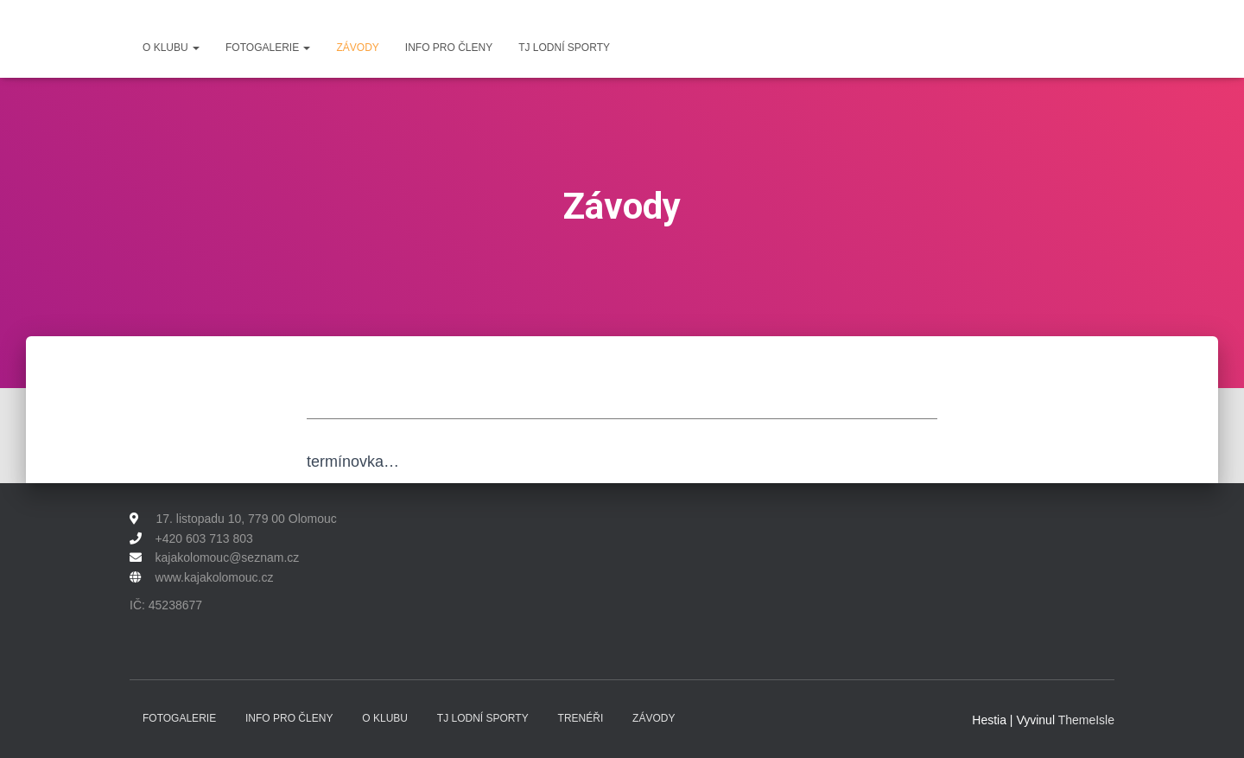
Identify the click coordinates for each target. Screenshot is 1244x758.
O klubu (171, 47)
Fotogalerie (267, 47)
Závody (357, 47)
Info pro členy (448, 47)
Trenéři (581, 718)
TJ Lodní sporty (564, 47)
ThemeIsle (1086, 720)
